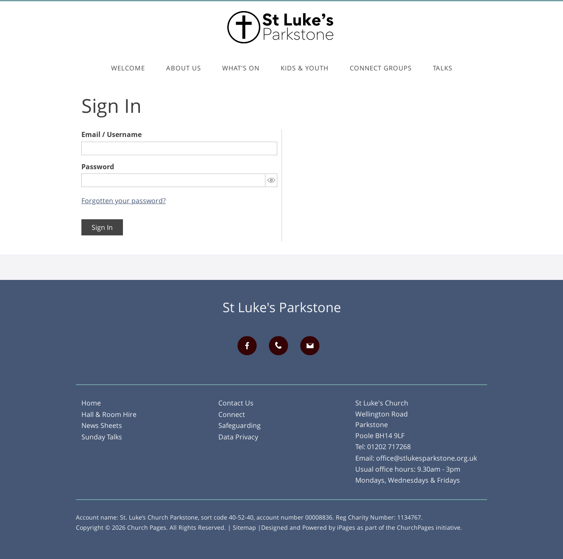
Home (91, 403)
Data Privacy (238, 437)
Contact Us (236, 403)
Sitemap (244, 527)
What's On (240, 68)
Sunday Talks (101, 437)
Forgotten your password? (123, 200)
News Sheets (101, 425)
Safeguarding (239, 425)
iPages (346, 527)
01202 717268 (389, 446)
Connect (231, 414)
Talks (442, 68)
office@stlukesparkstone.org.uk (426, 458)
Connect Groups (381, 68)
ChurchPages (415, 527)
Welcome (128, 68)
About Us (183, 68)
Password (97, 166)
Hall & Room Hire (109, 414)
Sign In (102, 227)
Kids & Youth (305, 68)
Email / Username (111, 134)
